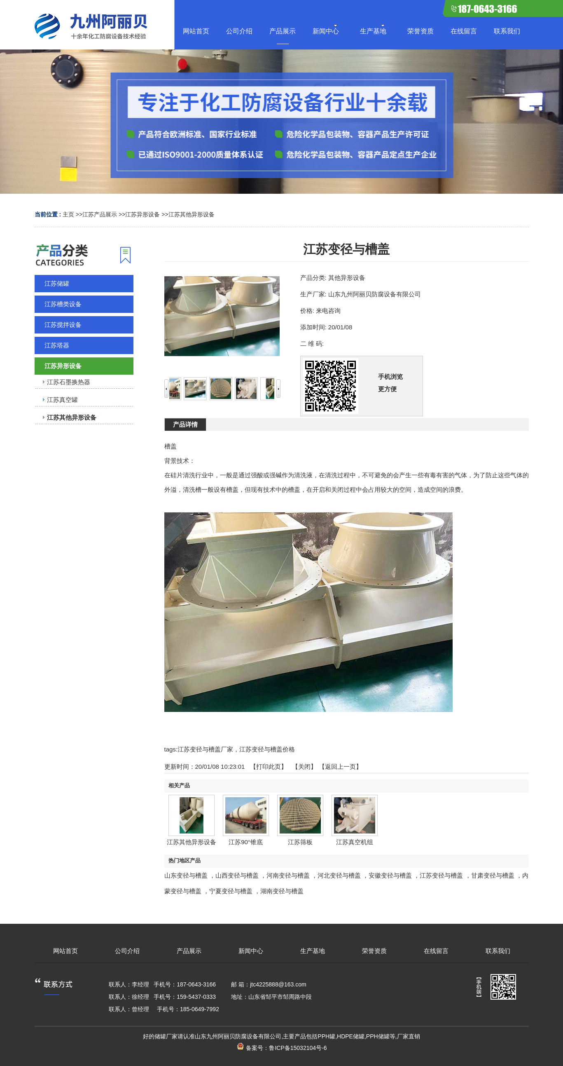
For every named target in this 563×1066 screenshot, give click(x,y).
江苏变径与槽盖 (441, 875)
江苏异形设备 (142, 214)
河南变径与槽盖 (288, 875)
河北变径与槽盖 (339, 875)
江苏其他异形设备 (191, 214)
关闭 (304, 766)
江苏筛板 (300, 841)
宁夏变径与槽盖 (230, 891)
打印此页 (268, 766)
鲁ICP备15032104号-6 (298, 1048)
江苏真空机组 (354, 841)
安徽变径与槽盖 (390, 875)
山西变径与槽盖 (237, 875)
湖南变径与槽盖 (282, 891)
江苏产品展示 (99, 214)
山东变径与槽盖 (186, 875)
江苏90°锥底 (246, 841)
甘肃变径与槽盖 (492, 875)
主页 (68, 214)
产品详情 (185, 424)
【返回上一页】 (340, 766)
